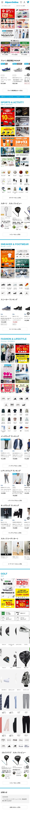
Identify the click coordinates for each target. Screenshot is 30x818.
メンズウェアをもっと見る (15, 465)
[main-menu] (2, 2)
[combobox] (8, 5)
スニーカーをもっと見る (15, 329)
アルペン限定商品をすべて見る (15, 90)
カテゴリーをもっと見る (15, 197)
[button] (28, 74)
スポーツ (3, 96)
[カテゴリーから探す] (22, 5)
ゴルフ (25, 96)
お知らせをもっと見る (15, 807)
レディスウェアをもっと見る (15, 500)
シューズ (11, 96)
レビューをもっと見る (15, 234)
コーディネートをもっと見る (15, 564)
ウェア (18, 96)
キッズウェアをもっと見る (15, 532)
